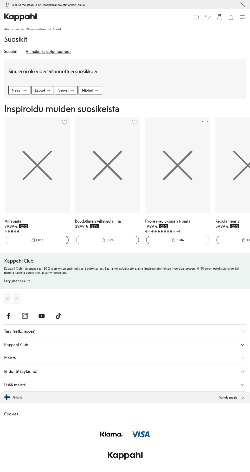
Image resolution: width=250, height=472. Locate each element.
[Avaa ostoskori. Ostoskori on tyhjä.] (230, 17)
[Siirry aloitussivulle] (20, 17)
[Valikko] (242, 17)
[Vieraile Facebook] (8, 316)
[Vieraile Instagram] (25, 316)
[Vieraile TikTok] (58, 316)
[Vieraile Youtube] (41, 316)
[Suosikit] (208, 17)
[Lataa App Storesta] (7, 298)
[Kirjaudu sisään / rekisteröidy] (219, 17)
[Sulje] (243, 4)
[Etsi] (196, 17)
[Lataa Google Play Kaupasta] (16, 298)
